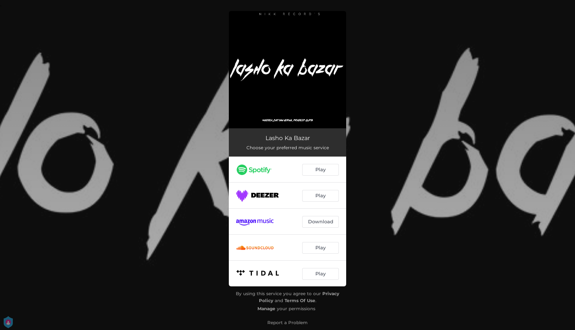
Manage (266, 308)
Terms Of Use (300, 300)
